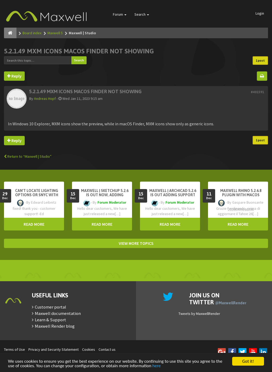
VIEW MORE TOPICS (136, 243)
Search (141, 14)
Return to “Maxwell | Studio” (28, 156)
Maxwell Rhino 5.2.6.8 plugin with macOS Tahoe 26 (240, 195)
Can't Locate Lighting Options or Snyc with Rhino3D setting (36, 195)
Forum (119, 14)
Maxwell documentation (58, 313)
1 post (260, 60)
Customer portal (50, 307)
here (156, 366)
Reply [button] (14, 76)
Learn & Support (50, 320)
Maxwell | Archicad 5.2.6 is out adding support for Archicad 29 (172, 195)
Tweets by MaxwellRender (199, 313)
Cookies (88, 349)
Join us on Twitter (217, 299)
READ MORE (34, 224)
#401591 (257, 92)
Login (260, 13)
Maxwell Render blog (55, 326)
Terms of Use (14, 349)
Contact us (107, 349)
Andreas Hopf (45, 98)
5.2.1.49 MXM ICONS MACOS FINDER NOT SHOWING (79, 51)
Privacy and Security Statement (53, 349)
